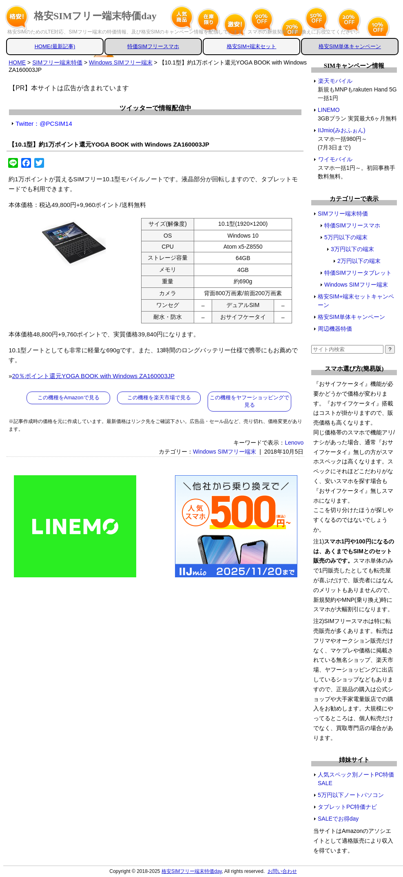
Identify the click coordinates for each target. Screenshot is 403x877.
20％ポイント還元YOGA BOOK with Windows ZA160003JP (93, 375)
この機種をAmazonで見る (69, 397)
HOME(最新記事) (55, 46)
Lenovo (294, 442)
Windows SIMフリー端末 (225, 451)
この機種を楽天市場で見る (159, 397)
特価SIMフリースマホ (153, 46)
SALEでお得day (338, 818)
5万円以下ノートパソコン (351, 795)
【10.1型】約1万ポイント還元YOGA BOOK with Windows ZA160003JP (109, 144)
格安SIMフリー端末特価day (95, 16)
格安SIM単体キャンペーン (350, 46)
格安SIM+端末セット (252, 46)
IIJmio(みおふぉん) (342, 130)
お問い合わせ (282, 871)
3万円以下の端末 (352, 249)
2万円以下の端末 (359, 261)
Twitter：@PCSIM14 (44, 123)
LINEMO (329, 110)
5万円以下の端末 (346, 237)
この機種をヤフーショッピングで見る (249, 401)
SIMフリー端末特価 (343, 213)
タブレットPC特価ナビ (347, 807)
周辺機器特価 (335, 328)
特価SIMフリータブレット (358, 272)
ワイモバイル (335, 159)
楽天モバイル (335, 81)
